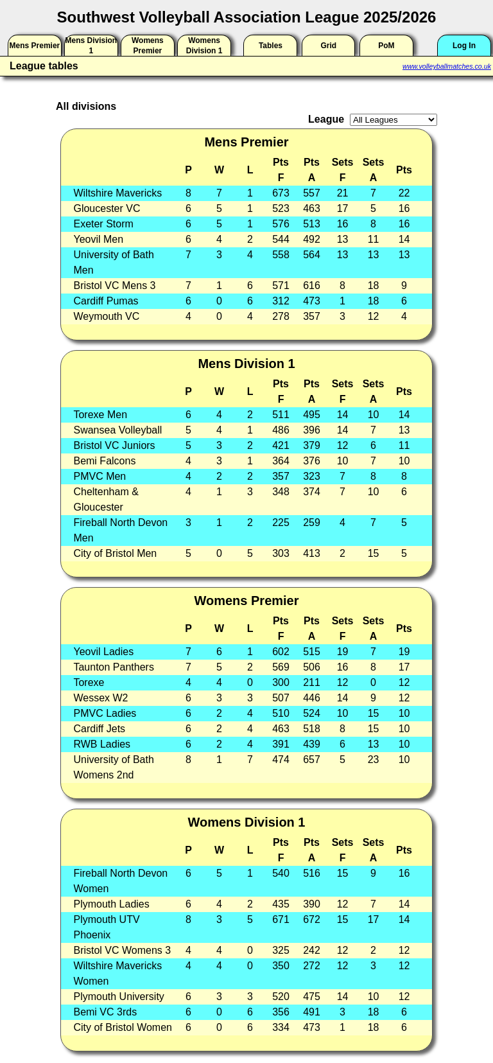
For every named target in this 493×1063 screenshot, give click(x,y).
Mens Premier (35, 45)
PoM (386, 45)
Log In (464, 45)
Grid (329, 45)
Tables (270, 45)
